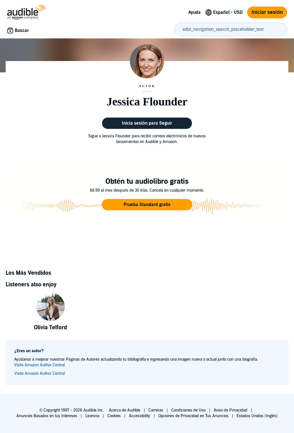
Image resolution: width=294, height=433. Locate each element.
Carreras (155, 410)
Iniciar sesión (267, 12)
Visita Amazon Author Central (39, 365)
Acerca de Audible (124, 410)
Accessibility (139, 415)
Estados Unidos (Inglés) (257, 415)
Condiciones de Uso (188, 410)
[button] (147, 204)
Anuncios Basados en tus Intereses (46, 415)
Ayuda (194, 12)
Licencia (92, 415)
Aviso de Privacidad (230, 410)
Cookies (114, 415)
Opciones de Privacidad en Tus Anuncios (193, 415)
